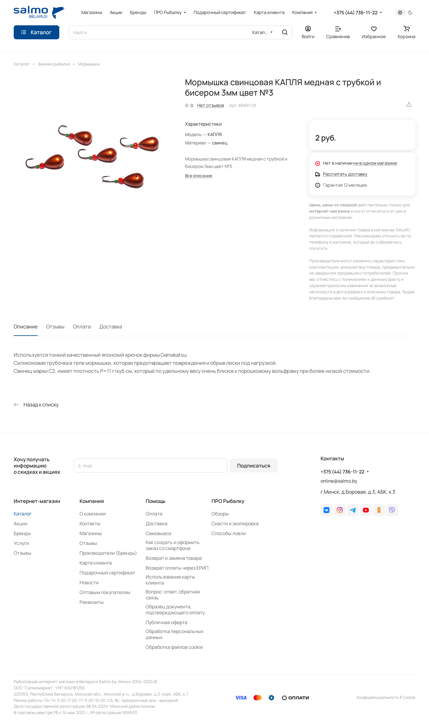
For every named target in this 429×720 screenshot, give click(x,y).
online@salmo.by (339, 481)
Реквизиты (92, 602)
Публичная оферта (166, 622)
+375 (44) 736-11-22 (355, 12)
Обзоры (220, 513)
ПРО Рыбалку (228, 501)
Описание (26, 326)
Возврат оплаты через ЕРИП (177, 568)
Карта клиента (96, 563)
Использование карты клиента (170, 579)
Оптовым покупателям (105, 592)
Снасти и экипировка (235, 523)
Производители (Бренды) (108, 553)
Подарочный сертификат (107, 572)
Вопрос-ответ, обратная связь (173, 594)
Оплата (82, 326)
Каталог (23, 513)
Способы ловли (229, 533)
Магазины (91, 533)
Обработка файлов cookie (174, 647)
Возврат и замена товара (174, 558)
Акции (20, 523)
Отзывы (55, 326)
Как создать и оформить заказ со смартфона (173, 545)
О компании (93, 513)
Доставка (110, 326)
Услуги (21, 543)
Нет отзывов (210, 105)
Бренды (22, 533)
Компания (92, 501)
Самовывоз (158, 533)
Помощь (155, 501)
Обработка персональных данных (174, 634)
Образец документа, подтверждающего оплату (175, 609)
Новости (89, 582)
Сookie (408, 697)
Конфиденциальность (378, 697)
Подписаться (253, 465)
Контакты (90, 523)
